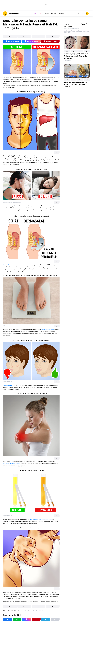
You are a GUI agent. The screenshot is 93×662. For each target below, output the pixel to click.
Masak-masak (67, 89)
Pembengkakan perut (9, 264)
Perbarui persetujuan (68, 26)
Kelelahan (38, 206)
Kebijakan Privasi (74, 23)
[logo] (11, 13)
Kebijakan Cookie (67, 24)
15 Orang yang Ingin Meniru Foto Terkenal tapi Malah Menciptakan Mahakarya (76, 56)
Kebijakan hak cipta (84, 23)
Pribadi (33, 13)
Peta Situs (84, 24)
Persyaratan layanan (77, 24)
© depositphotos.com (7, 202)
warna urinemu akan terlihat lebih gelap (41, 519)
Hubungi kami (67, 23)
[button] (67, 51)
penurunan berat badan (47, 329)
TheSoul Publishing (74, 28)
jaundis (56, 156)
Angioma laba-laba (8, 385)
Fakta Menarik (67, 60)
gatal (4, 598)
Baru (40, 13)
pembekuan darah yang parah (11, 463)
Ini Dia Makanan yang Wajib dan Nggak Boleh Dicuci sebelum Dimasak (75, 84)
